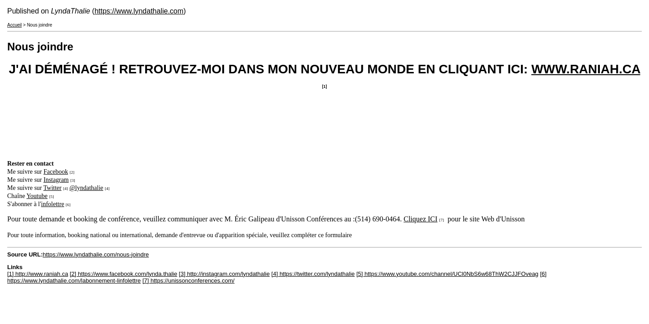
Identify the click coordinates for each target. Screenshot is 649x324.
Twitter (52, 187)
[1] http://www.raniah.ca (37, 273)
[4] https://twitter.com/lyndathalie (313, 273)
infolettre (52, 204)
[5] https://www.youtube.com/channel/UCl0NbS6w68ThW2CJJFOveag (447, 273)
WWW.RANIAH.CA (585, 69)
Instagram (56, 179)
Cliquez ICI (421, 219)
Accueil (14, 24)
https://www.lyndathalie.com (139, 11)
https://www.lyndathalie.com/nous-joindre (96, 254)
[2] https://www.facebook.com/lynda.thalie (123, 273)
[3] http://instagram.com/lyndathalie (224, 273)
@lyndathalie (86, 187)
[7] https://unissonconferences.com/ (188, 280)
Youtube (37, 196)
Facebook (56, 171)
